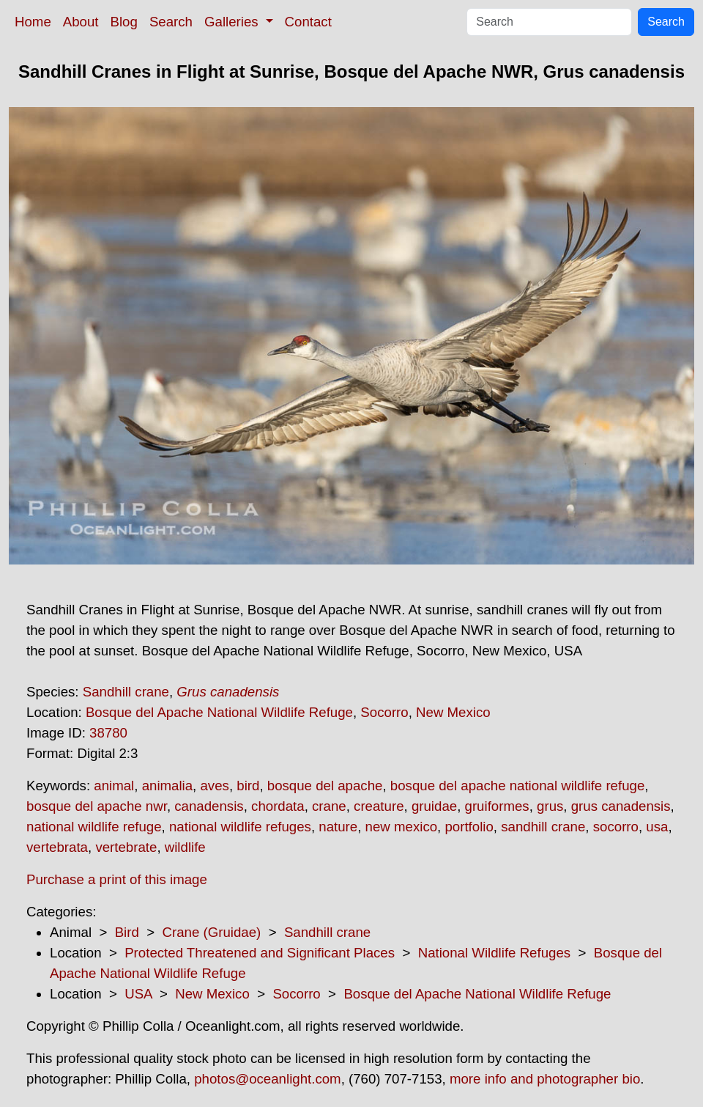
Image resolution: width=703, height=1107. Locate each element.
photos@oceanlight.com (267, 1078)
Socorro (384, 712)
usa (657, 826)
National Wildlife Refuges (494, 952)
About (81, 21)
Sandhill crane (126, 691)
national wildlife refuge (94, 826)
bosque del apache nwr (96, 806)
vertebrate (126, 847)
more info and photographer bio (545, 1078)
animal (114, 785)
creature (378, 806)
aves (214, 785)
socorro (616, 826)
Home (33, 21)
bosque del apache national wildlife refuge (517, 785)
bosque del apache (325, 785)
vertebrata (57, 847)
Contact (308, 21)
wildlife (185, 847)
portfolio (469, 826)
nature (338, 826)
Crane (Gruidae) (211, 932)
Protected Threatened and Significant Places (259, 952)
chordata (278, 806)
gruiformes (497, 806)
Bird (127, 932)
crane (329, 806)
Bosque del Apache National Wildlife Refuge (219, 712)
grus (550, 806)
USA (138, 993)
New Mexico (453, 712)
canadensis (208, 806)
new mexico (401, 826)
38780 (108, 732)
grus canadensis (621, 806)
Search (171, 21)
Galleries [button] (233, 21)
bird (248, 785)
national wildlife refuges (240, 826)
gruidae (434, 806)
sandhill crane (543, 826)
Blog (124, 21)
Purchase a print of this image (116, 879)
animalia (167, 785)
